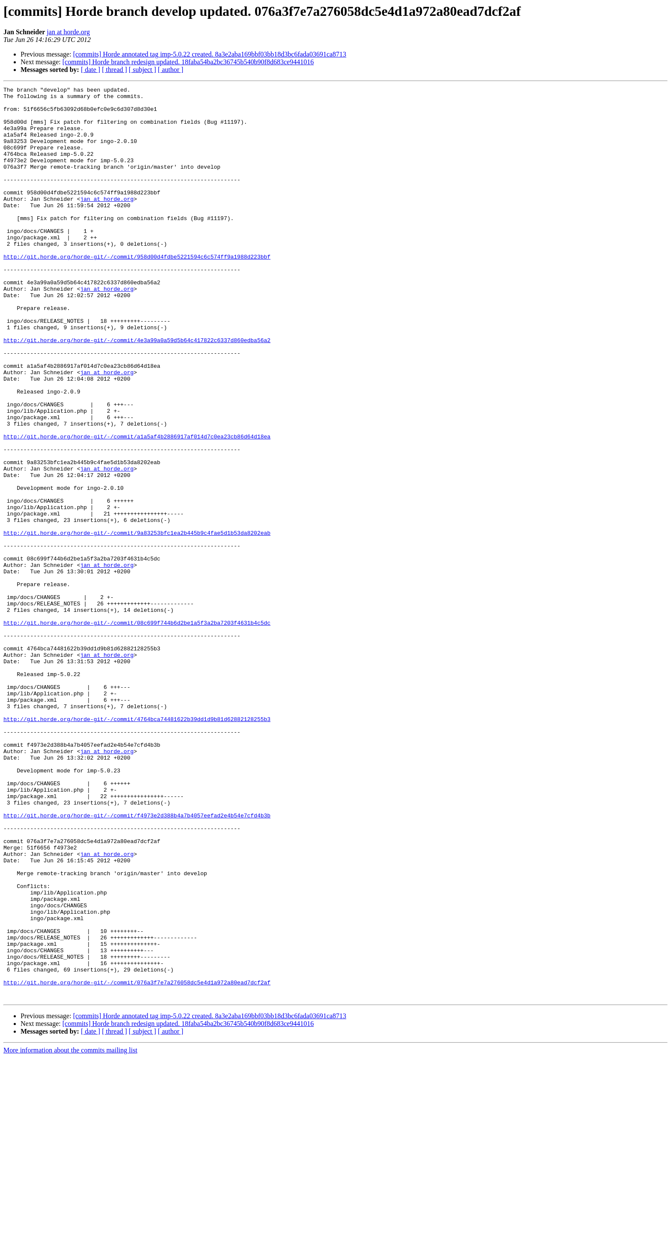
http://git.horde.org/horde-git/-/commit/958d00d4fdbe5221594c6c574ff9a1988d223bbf (136, 291)
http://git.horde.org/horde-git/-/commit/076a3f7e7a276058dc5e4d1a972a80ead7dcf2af (136, 1162)
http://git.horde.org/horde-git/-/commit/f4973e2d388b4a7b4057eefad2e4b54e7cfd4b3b (136, 962)
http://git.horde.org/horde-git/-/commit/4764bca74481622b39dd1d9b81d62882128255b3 (136, 846)
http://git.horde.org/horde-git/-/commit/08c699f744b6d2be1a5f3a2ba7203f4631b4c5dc (136, 730)
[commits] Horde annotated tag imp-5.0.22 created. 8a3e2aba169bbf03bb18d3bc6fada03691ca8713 (209, 54)
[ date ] (90, 69)
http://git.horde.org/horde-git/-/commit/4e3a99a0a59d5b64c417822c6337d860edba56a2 (136, 391)
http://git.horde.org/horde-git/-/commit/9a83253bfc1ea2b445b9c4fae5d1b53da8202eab (136, 622)
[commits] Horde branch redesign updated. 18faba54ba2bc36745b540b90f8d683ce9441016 (188, 62)
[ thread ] (114, 69)
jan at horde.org (68, 32)
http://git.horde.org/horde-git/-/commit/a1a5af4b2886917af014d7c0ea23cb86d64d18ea (136, 507)
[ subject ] (142, 69)
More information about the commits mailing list (70, 1232)
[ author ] (171, 69)
